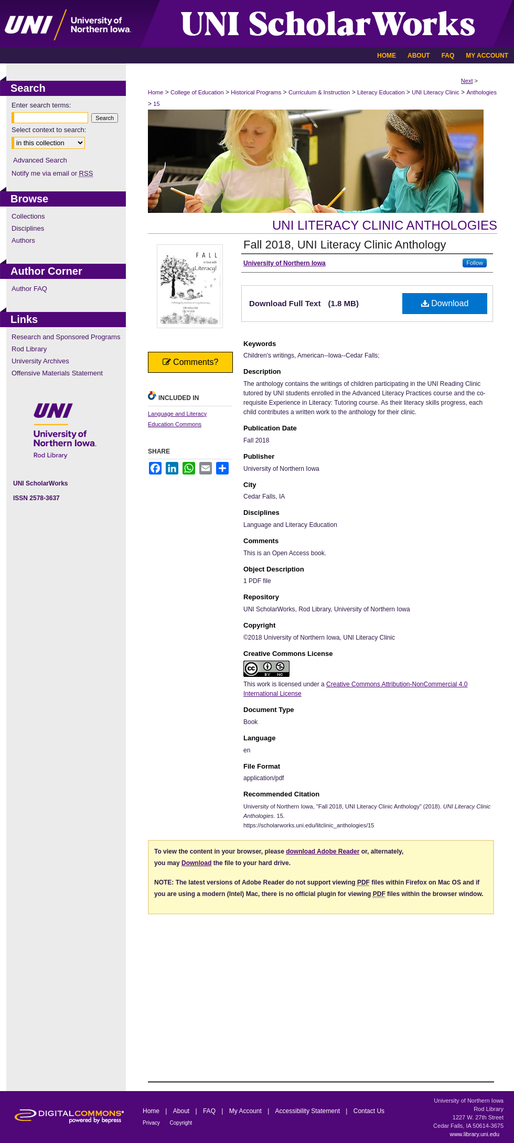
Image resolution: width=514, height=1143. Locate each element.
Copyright (181, 1123)
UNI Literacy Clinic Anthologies (384, 225)
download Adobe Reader (322, 851)
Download (445, 303)
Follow (474, 263)
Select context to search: (49, 130)
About (182, 1111)
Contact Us (369, 1111)
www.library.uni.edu (474, 1134)
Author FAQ (29, 289)
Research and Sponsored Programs (66, 337)
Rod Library (29, 349)
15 (156, 104)
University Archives (40, 361)
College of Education (197, 92)
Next (467, 81)
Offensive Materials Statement (57, 373)
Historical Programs (256, 92)
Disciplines (28, 228)
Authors (23, 240)
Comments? (191, 362)
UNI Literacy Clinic (435, 92)
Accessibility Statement (308, 1111)
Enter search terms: (41, 105)
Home (155, 92)
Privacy (152, 1123)
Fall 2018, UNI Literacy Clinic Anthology (344, 244)
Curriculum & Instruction (319, 92)
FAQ (210, 1111)
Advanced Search (40, 160)
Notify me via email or (52, 173)
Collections (28, 216)
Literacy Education (381, 92)
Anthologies (481, 92)
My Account (246, 1111)
